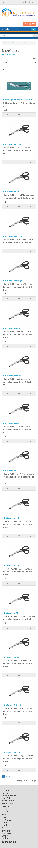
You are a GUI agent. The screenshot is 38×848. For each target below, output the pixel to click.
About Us (5, 793)
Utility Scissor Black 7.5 (11, 565)
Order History (6, 833)
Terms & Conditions (8, 800)
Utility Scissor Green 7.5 (11, 657)
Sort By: (34, 58)
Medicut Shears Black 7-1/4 (12, 144)
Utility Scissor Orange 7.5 (11, 752)
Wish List (5, 835)
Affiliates (5, 822)
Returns (4, 808)
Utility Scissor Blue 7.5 (10, 613)
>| (12, 776)
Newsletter (5, 838)
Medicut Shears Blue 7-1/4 (11, 191)
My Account (6, 830)
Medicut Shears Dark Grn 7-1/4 (13, 236)
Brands (4, 817)
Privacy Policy (6, 798)
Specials (4, 824)
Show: (35, 66)
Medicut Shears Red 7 (10, 470)
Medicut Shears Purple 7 (11, 423)
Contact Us (5, 806)
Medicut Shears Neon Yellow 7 (12, 375)
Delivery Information (9, 795)
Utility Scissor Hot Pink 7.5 (12, 705)
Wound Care (12, 43)
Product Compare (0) (8, 54)
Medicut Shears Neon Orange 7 (13, 280)
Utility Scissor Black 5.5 (11, 518)
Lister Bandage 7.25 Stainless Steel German (17, 99)
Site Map (5, 811)
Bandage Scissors (24, 43)
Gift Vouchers (6, 819)
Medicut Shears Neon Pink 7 (12, 328)
